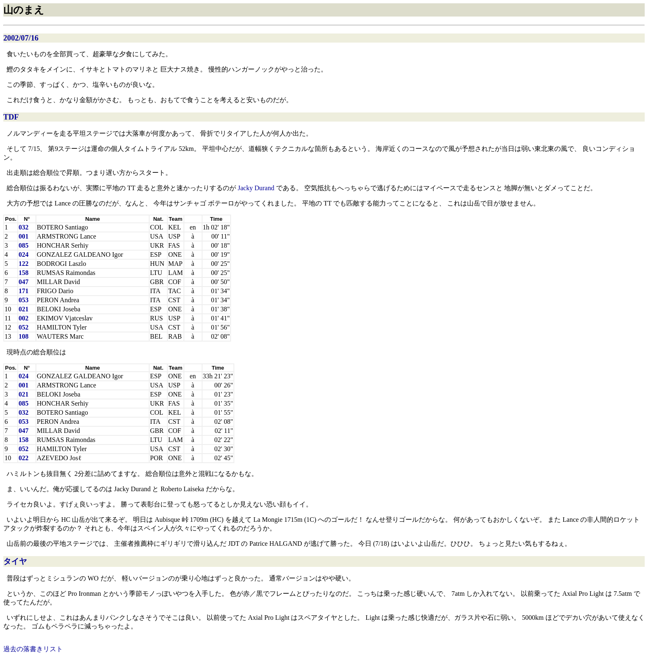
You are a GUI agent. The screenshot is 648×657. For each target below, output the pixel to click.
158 (24, 272)
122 (24, 263)
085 (24, 245)
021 (24, 309)
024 (24, 254)
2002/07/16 (20, 37)
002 (24, 318)
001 (24, 236)
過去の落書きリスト (33, 648)
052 (24, 327)
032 (24, 227)
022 (24, 457)
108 (24, 336)
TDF (11, 116)
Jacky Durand (256, 187)
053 (24, 299)
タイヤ (15, 561)
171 (24, 290)
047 (24, 281)
